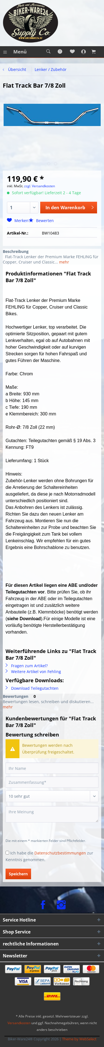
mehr (63, 262)
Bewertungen (15, 696)
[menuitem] (14, 51)
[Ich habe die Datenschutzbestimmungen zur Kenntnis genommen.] (7, 852)
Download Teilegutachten (32, 688)
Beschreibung (16, 251)
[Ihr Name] (52, 768)
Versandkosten (19, 1023)
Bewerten (41, 220)
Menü (15, 51)
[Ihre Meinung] (52, 814)
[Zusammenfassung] (52, 782)
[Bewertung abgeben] (52, 796)
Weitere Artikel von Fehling (33, 671)
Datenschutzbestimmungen (60, 853)
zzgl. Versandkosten (39, 186)
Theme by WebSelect (79, 1038)
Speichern (18, 873)
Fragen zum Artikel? (27, 665)
